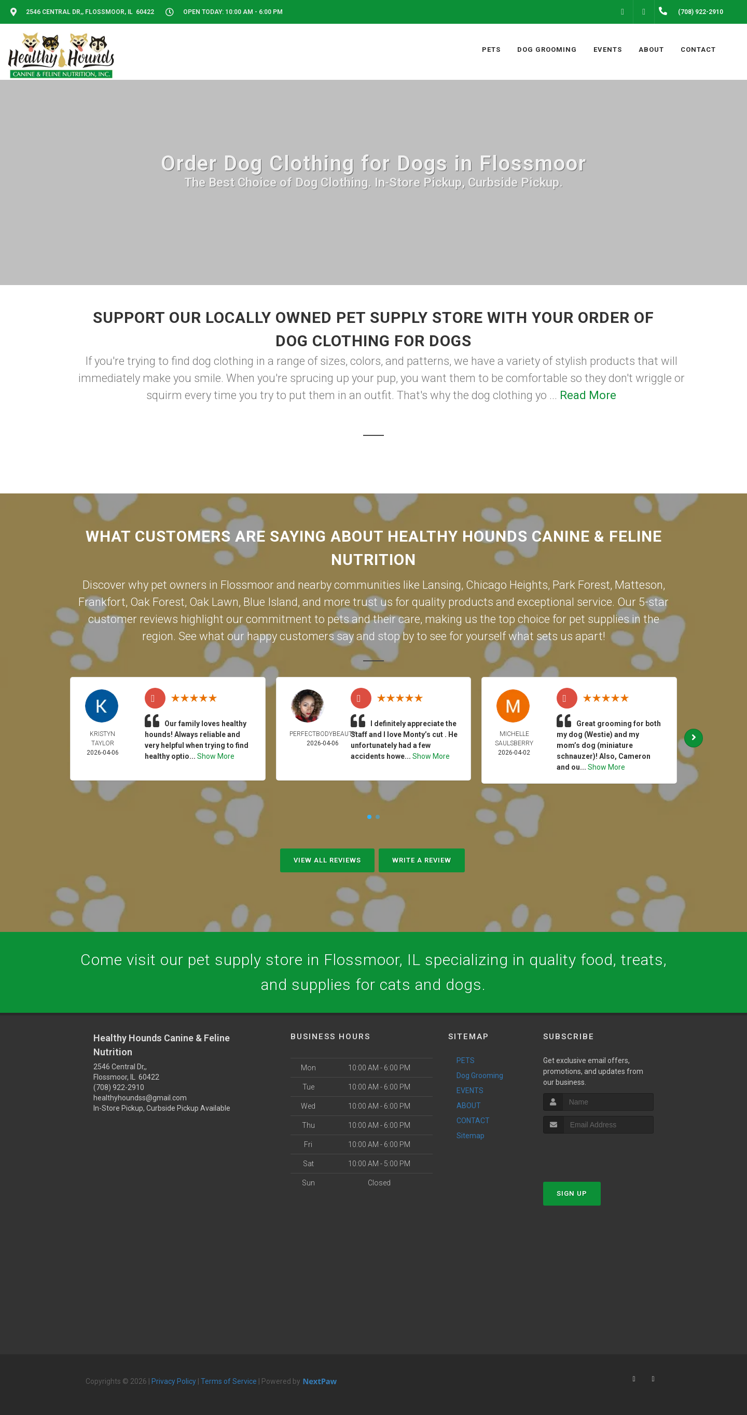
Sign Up (572, 1193)
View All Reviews (327, 860)
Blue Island (270, 602)
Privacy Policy (173, 1381)
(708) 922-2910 (118, 1087)
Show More (215, 756)
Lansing (441, 584)
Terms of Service (229, 1381)
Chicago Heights (507, 584)
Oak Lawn (214, 602)
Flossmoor (247, 584)
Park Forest (581, 584)
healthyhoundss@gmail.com (140, 1098)
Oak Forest (157, 602)
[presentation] (598, 1153)
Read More (588, 395)
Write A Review (421, 860)
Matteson (639, 584)
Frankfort (102, 602)
